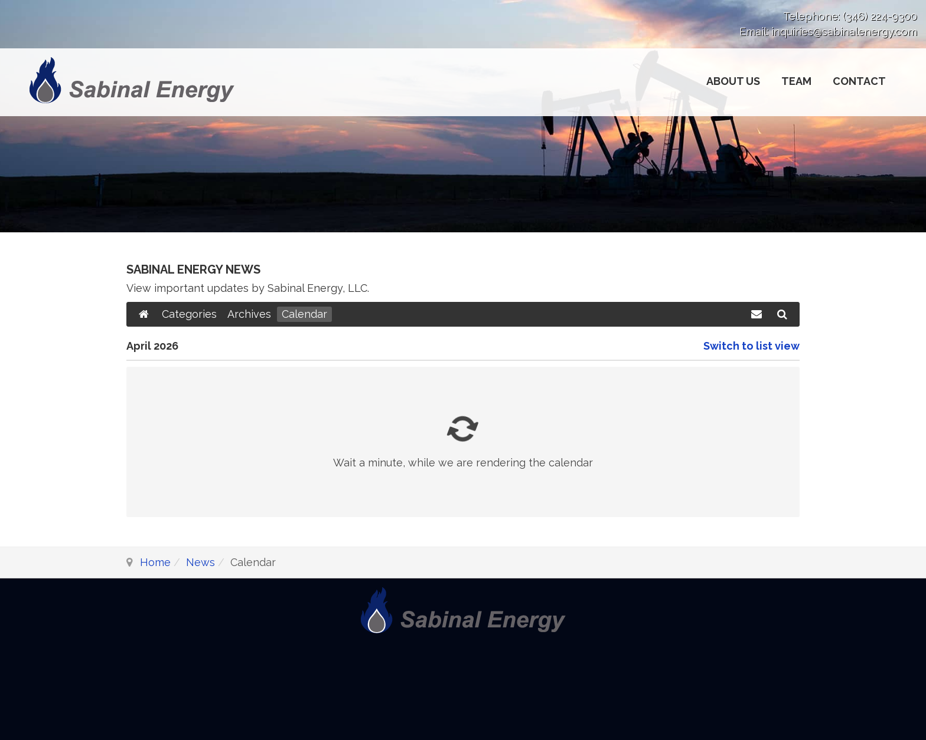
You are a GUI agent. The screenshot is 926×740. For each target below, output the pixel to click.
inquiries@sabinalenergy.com (844, 31)
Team (796, 81)
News (200, 562)
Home (155, 562)
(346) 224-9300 (880, 16)
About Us (733, 81)
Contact (859, 81)
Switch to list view (751, 346)
